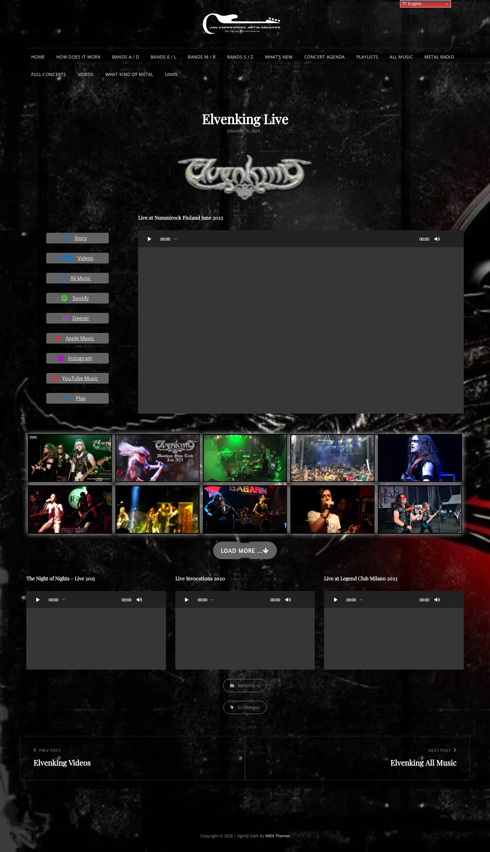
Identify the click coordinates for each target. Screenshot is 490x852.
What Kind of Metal (129, 74)
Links (171, 74)
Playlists (367, 57)
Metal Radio (439, 57)
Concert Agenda (324, 57)
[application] (301, 322)
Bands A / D (125, 57)
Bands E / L (163, 57)
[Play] (150, 239)
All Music (401, 57)
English (412, 3)
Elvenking (249, 707)
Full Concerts (48, 74)
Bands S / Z (240, 57)
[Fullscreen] (450, 239)
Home (38, 57)
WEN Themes (277, 836)
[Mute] (437, 239)
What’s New (279, 57)
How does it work (78, 57)
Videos (86, 74)
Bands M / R (202, 57)
